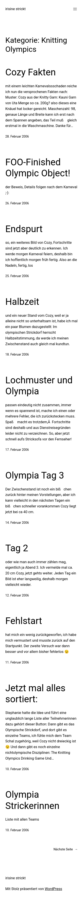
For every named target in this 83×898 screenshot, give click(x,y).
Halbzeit (22, 301)
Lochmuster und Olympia (39, 386)
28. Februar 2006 (17, 136)
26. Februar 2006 (17, 203)
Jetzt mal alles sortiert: (35, 693)
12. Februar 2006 (17, 595)
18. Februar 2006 (17, 354)
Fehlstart (23, 620)
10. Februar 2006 (17, 769)
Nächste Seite (66, 849)
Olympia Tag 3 (34, 475)
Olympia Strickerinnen (32, 800)
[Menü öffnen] (75, 9)
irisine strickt (15, 9)
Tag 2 (16, 548)
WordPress (53, 889)
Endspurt (23, 229)
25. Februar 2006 (17, 276)
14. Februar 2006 (17, 522)
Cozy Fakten (30, 72)
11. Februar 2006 (17, 662)
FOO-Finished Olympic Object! (37, 168)
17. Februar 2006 (17, 449)
